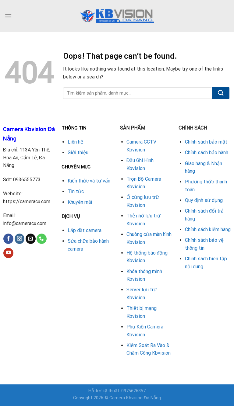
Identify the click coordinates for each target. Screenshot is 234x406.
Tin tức (76, 191)
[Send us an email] (31, 239)
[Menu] (8, 16)
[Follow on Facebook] (8, 239)
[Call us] (42, 239)
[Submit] (220, 93)
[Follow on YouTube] (8, 253)
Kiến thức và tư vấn (89, 181)
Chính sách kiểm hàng (208, 229)
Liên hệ (75, 142)
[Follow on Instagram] (20, 239)
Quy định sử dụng (204, 200)
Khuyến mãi (80, 202)
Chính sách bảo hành (206, 152)
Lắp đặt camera (84, 230)
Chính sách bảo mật (206, 142)
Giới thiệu (78, 152)
